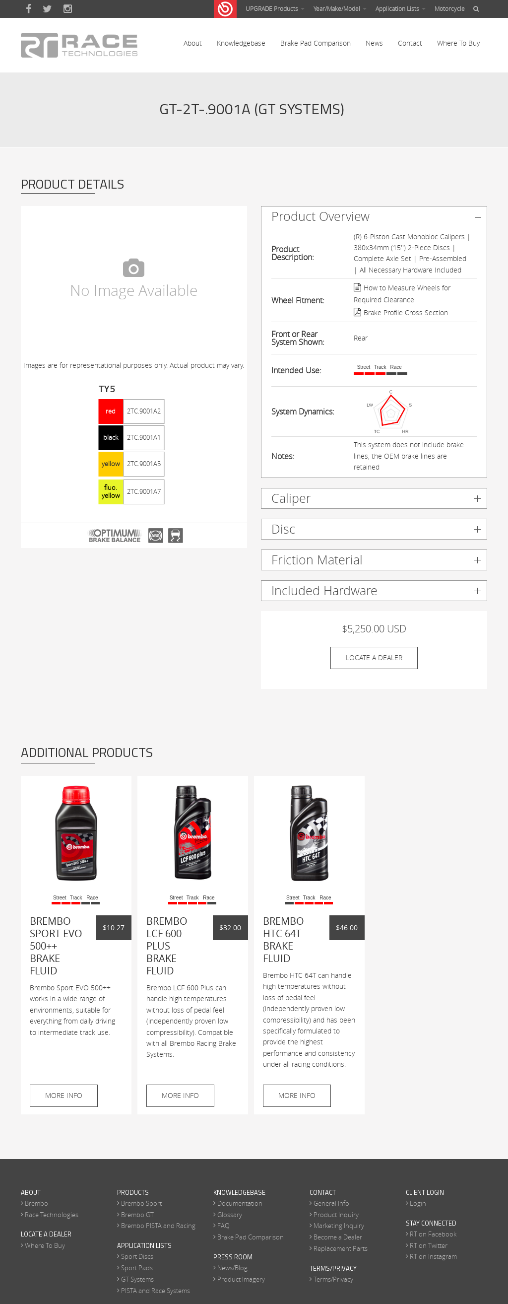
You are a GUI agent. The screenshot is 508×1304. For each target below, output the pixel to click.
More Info (63, 1096)
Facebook (28, 9)
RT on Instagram (433, 1257)
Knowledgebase (241, 44)
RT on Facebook (433, 1235)
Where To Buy (458, 44)
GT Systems (137, 1280)
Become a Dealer (338, 1238)
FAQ (223, 1226)
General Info (331, 1204)
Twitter (47, 9)
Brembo (36, 1204)
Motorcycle (450, 8)
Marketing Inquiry (339, 1226)
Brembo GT (137, 1215)
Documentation (239, 1204)
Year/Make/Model (340, 8)
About (193, 44)
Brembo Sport (141, 1204)
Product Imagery (241, 1280)
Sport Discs (137, 1257)
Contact (410, 44)
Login (418, 1204)
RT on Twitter (428, 1246)
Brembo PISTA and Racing (158, 1226)
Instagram (68, 9)
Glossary (229, 1215)
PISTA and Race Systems (155, 1291)
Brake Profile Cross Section (406, 313)
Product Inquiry (336, 1215)
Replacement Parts (341, 1249)
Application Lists (401, 8)
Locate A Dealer (374, 658)
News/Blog (232, 1268)
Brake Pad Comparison (315, 44)
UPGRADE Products (275, 8)
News (374, 44)
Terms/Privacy (333, 1280)
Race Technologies (51, 1215)
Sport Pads (137, 1268)
